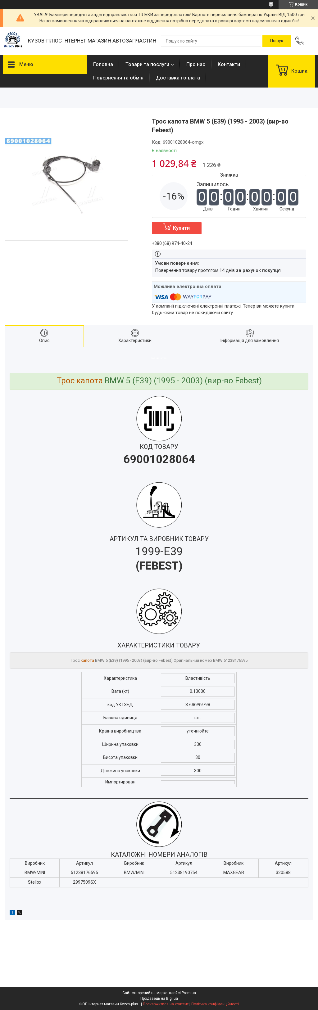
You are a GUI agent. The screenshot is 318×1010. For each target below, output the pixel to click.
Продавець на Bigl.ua (159, 998)
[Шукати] (276, 41)
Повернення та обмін (118, 78)
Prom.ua (189, 993)
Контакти (229, 64)
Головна (103, 64)
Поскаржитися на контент (166, 1004)
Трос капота (80, 380)
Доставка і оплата (178, 78)
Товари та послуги (147, 64)
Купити (181, 228)
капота (87, 660)
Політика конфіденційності (215, 1004)
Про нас (195, 64)
